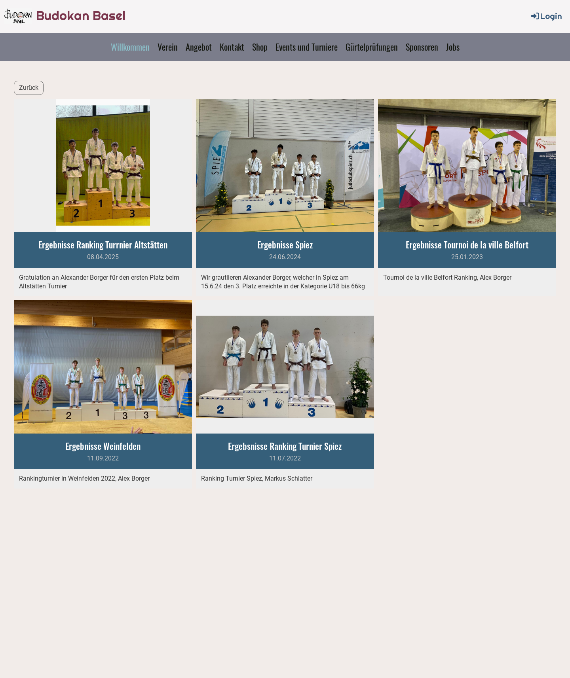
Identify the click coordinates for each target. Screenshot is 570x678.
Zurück (28, 87)
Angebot (199, 46)
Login (546, 16)
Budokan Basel (80, 16)
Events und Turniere (307, 46)
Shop (260, 46)
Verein (168, 46)
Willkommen (130, 46)
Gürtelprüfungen (372, 46)
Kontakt (232, 46)
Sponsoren (422, 46)
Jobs (453, 46)
